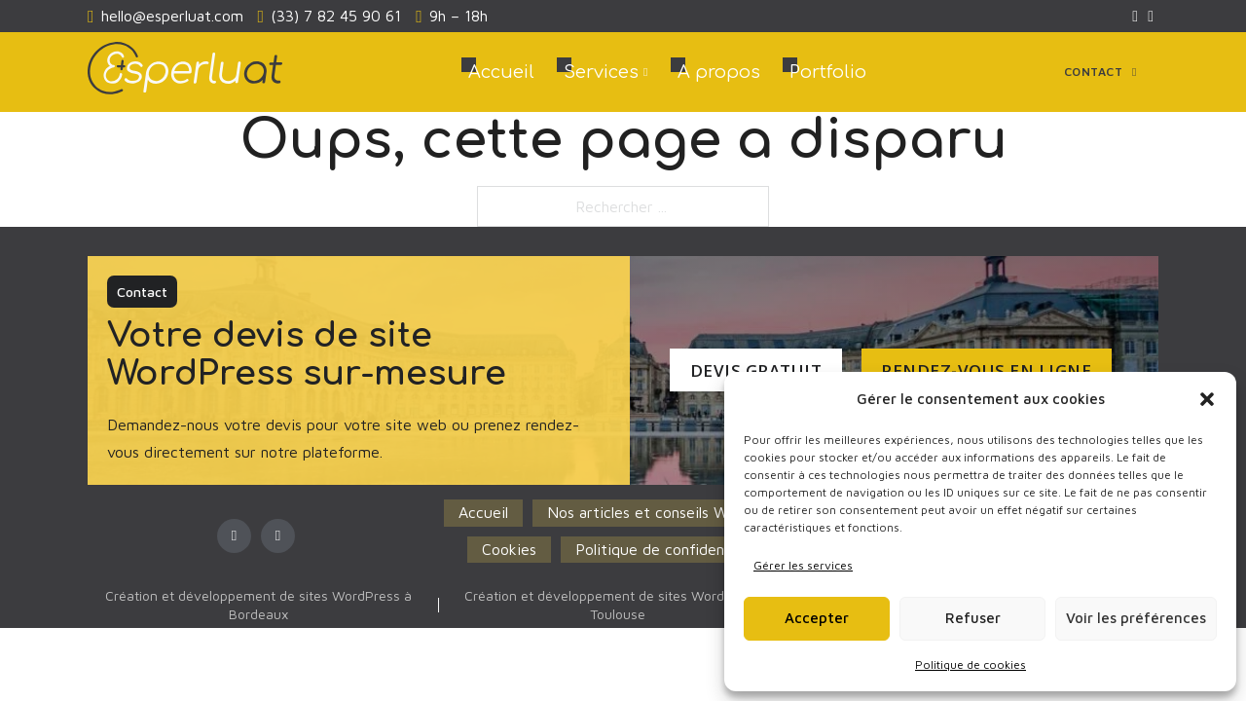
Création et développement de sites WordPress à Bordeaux (258, 604)
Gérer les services (803, 565)
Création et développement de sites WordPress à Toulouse (617, 604)
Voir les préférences (1136, 617)
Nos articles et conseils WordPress (667, 512)
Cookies (509, 549)
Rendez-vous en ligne (976, 370)
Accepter (817, 617)
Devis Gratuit (746, 370)
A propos (719, 72)
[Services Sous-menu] (645, 72)
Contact (1100, 71)
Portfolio (827, 72)
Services (601, 72)
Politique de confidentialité (670, 549)
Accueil (501, 72)
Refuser (973, 617)
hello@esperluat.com (172, 15)
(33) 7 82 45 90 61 (336, 15)
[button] (1207, 399)
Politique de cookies (970, 664)
